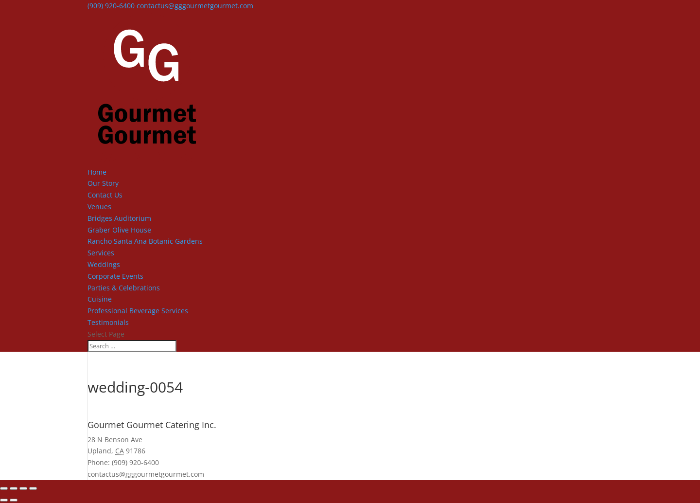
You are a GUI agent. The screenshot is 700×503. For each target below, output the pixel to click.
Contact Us (105, 194)
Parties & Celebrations (124, 287)
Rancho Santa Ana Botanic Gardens (145, 241)
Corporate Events (115, 276)
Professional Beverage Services (138, 310)
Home (97, 172)
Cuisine (100, 299)
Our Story (103, 183)
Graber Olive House (119, 229)
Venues (99, 206)
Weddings (104, 264)
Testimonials (108, 322)
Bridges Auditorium (119, 218)
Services (101, 252)
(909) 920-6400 (111, 5)
